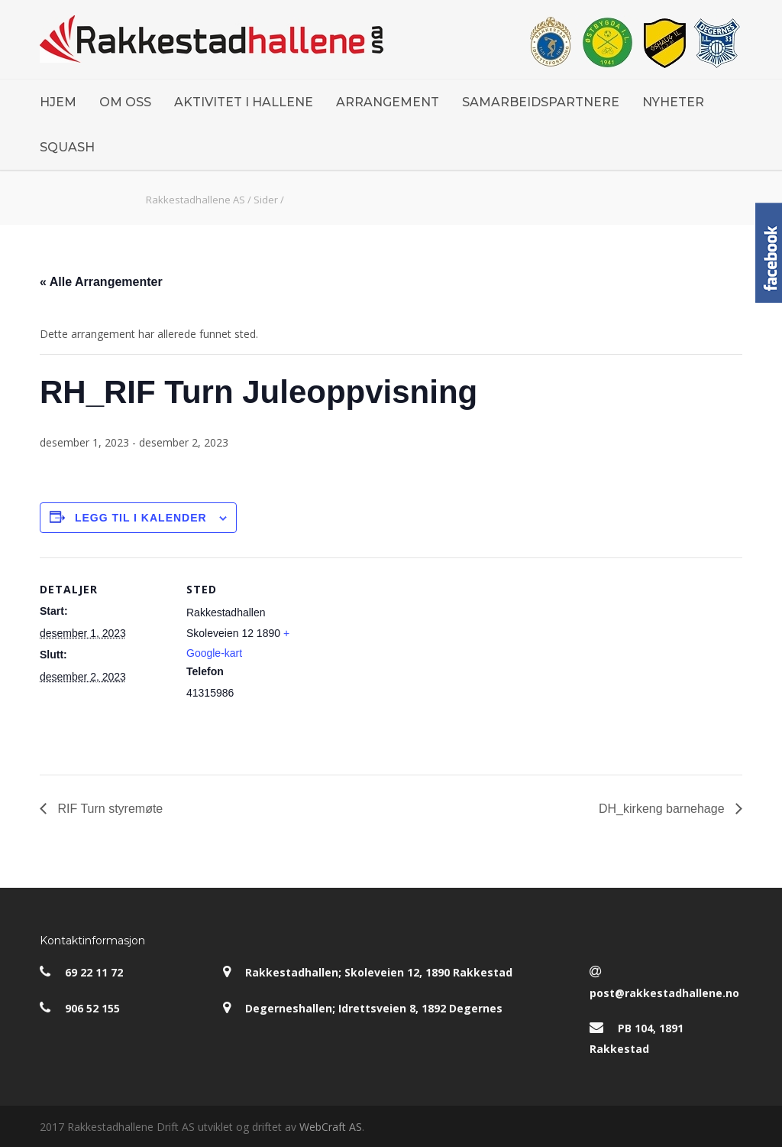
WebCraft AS (330, 1126)
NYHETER (673, 102)
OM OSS (125, 102)
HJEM (58, 102)
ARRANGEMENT (387, 102)
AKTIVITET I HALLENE (243, 102)
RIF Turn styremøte (108, 808)
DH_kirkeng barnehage (663, 808)
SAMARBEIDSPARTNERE (540, 102)
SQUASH (67, 147)
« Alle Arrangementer (101, 281)
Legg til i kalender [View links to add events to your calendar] (141, 517)
